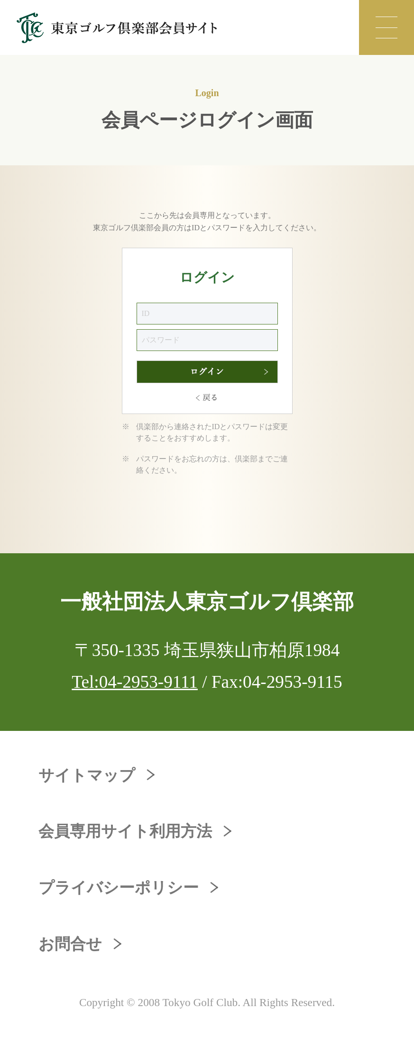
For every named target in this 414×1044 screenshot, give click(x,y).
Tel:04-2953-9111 (135, 682)
